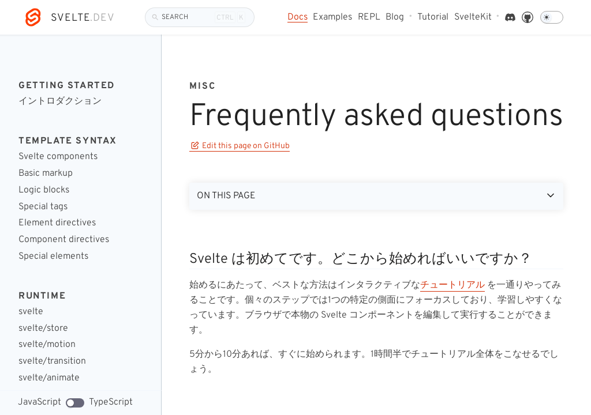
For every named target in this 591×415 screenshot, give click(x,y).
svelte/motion (47, 344)
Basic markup (45, 173)
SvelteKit (473, 17)
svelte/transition (52, 361)
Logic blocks (43, 190)
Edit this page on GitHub (240, 146)
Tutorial (432, 17)
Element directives (57, 223)
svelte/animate (49, 378)
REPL (369, 17)
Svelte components (58, 157)
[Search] (200, 17)
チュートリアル (452, 285)
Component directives (63, 240)
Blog (395, 17)
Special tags (43, 207)
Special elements (53, 256)
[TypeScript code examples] (75, 403)
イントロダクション (60, 101)
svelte (30, 312)
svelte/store (43, 328)
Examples (332, 17)
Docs (297, 17)
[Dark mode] (551, 17)
